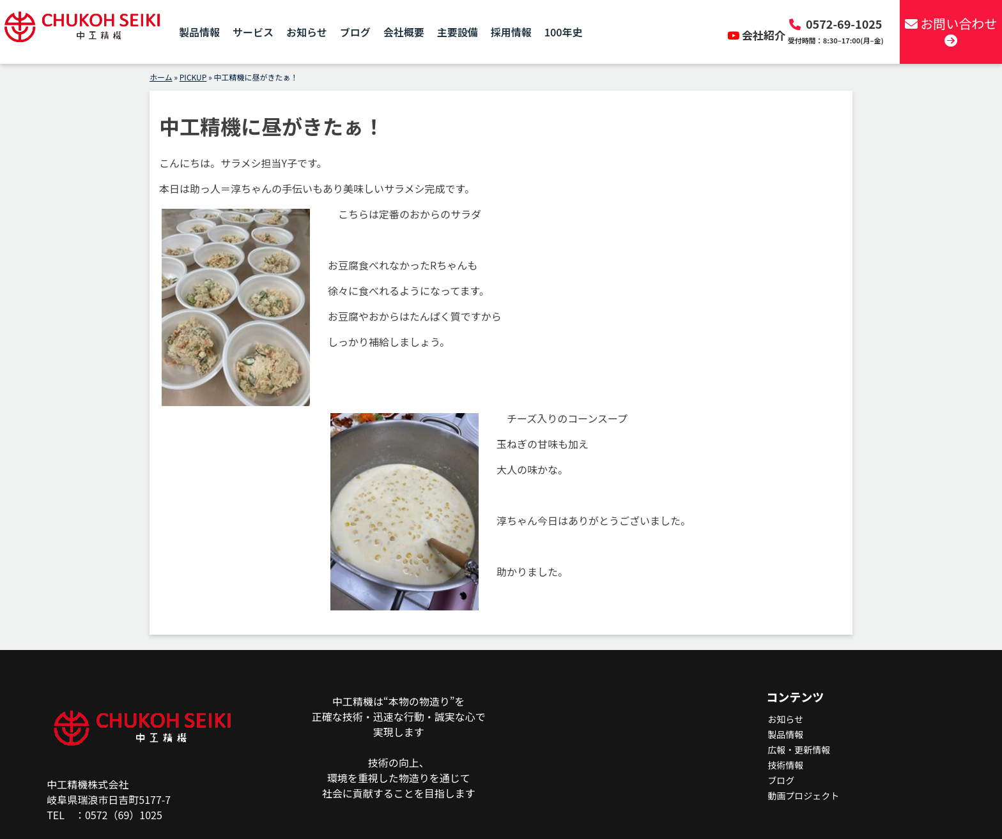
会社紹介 (757, 35)
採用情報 (511, 32)
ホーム (161, 77)
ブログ (355, 32)
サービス (253, 32)
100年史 (563, 32)
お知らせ (306, 32)
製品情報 (199, 32)
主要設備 (457, 32)
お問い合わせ (951, 30)
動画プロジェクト (803, 795)
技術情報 (785, 765)
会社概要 (403, 32)
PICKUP (193, 77)
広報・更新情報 (798, 749)
